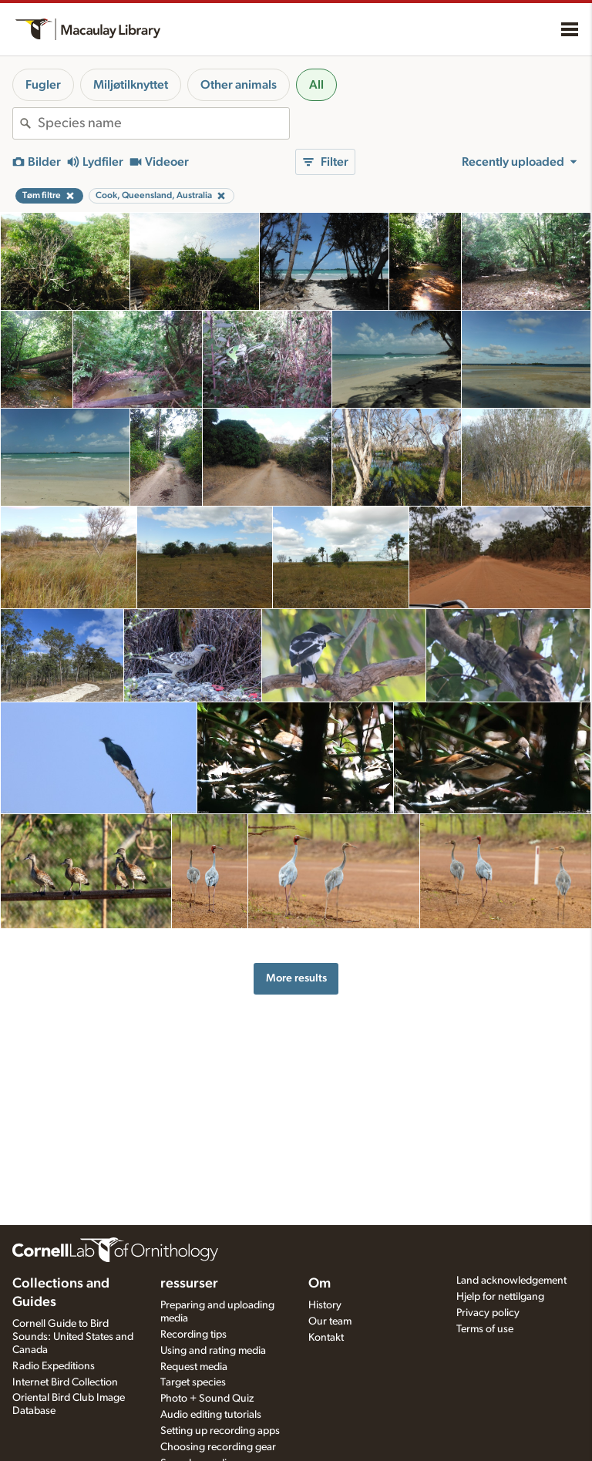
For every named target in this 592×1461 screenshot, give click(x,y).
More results (296, 978)
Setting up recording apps (220, 1431)
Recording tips (193, 1334)
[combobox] (163, 123)
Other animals (238, 85)
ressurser (189, 1284)
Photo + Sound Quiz (207, 1398)
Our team (330, 1321)
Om (319, 1284)
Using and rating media (213, 1350)
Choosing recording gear (218, 1447)
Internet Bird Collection (65, 1382)
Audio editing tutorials (210, 1414)
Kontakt (326, 1337)
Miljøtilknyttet (130, 85)
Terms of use (484, 1329)
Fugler (43, 85)
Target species (193, 1382)
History (324, 1305)
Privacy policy (488, 1313)
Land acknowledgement (511, 1280)
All (316, 85)
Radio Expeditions (53, 1366)
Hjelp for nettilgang (500, 1296)
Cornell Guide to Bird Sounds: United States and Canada (72, 1336)
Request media (193, 1367)
